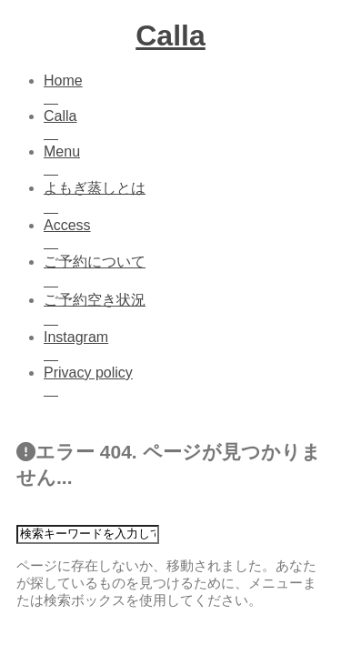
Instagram (189, 347)
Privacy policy (189, 382)
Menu (189, 161)
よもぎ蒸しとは (189, 198)
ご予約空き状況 (189, 310)
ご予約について (189, 272)
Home (189, 90)
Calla (170, 35)
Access (189, 235)
